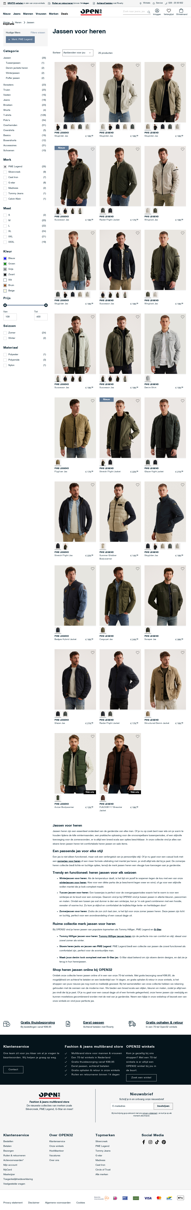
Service (159, 3)
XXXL (11, 242)
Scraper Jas (150, 639)
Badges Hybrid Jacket (66, 639)
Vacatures (54, 1155)
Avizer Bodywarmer (64, 807)
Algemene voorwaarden (58, 1203)
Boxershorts (24, 140)
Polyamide (13, 360)
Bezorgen (8, 1151)
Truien (24, 90)
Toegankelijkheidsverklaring (18, 1179)
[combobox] (137, 12)
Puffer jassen (25, 78)
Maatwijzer (9, 1174)
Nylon (11, 365)
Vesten (24, 95)
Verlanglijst (169, 13)
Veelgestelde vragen (14, 1184)
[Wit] (25, 280)
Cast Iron (13, 177)
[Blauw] (25, 258)
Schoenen (24, 150)
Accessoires (24, 145)
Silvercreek (14, 172)
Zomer (11, 333)
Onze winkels (56, 1146)
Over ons (54, 1160)
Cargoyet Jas (106, 639)
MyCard (7, 1170)
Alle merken (102, 1174)
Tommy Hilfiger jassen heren (115, 936)
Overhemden (24, 125)
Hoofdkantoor (56, 1151)
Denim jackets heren (25, 68)
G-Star (157, 929)
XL (9, 231)
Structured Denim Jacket (157, 723)
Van (5, 312)
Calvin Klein (14, 199)
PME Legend (15, 166)
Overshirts (24, 130)
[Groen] (25, 264)
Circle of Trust (103, 1170)
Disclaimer (33, 1203)
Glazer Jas (60, 723)
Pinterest (164, 1142)
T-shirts (24, 115)
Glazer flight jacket (154, 472)
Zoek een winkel (141, 1077)
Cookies (80, 1203)
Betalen (7, 1146)
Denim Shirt (150, 388)
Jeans (24, 100)
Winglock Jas (151, 220)
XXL (10, 236)
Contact (13, 1069)
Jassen (24, 58)
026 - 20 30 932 (176, 3)
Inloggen (157, 13)
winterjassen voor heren (72, 882)
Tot (36, 312)
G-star (11, 183)
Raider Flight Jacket (110, 220)
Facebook (144, 1142)
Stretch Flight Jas (64, 556)
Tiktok (157, 1142)
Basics (24, 135)
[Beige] (25, 291)
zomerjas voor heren (68, 861)
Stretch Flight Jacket (110, 472)
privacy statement (149, 1113)
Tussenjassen (25, 63)
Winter (11, 338)
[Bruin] (25, 285)
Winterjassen (25, 73)
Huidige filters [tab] (13, 32)
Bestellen (8, 1141)
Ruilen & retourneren (14, 1155)
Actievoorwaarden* (13, 1160)
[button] (92, 65)
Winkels (146, 3)
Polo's (24, 120)
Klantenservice (57, 1141)
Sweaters (24, 85)
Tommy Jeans (15, 193)
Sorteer (57, 53)
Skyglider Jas (61, 136)
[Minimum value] (10, 317)
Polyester (13, 354)
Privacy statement (12, 1203)
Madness (13, 188)
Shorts (24, 110)
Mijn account (10, 1165)
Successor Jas (62, 220)
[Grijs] (25, 269)
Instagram (150, 1142)
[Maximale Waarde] (41, 317)
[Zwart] (25, 274)
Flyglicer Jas (61, 472)
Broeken (24, 105)
